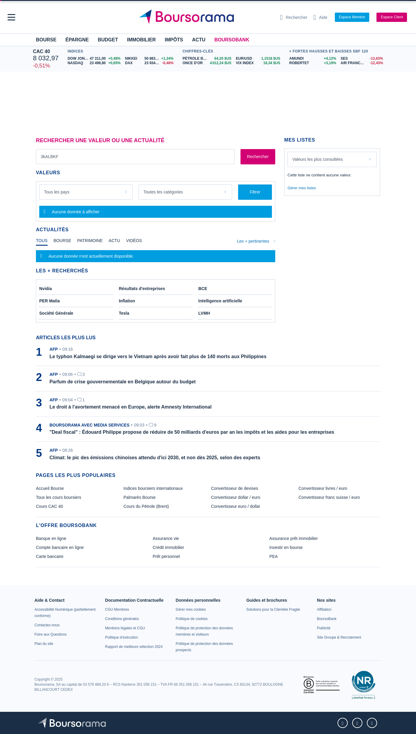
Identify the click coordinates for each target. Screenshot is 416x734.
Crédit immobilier (168, 547)
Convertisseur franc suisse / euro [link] (329, 497)
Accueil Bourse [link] (50, 488)
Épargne (77, 39)
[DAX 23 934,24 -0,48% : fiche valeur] (149, 63)
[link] (47, 625)
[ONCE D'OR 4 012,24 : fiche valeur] (206, 63)
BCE (202, 288)
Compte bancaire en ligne (60, 547)
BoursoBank (231, 39)
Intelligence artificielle (220, 300)
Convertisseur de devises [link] (234, 488)
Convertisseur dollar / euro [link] (235, 497)
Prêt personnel (166, 556)
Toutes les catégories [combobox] (163, 192)
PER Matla (49, 300)
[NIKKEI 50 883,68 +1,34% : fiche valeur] (149, 58)
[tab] (42, 242)
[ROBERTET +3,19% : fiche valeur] (312, 63)
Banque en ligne (51, 538)
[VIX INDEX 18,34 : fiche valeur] (258, 63)
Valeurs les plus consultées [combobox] (317, 159)
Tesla (124, 313)
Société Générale (56, 313)
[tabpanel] (155, 256)
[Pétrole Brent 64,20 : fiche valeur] (206, 58)
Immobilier (141, 39)
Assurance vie (166, 538)
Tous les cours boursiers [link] (58, 497)
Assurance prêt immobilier (293, 538)
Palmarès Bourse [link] (139, 497)
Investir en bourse (285, 547)
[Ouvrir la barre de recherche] (293, 17)
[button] (11, 17)
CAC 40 (41, 51)
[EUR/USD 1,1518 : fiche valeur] (258, 58)
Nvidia (45, 288)
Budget (108, 39)
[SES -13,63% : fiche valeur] (362, 58)
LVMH (204, 313)
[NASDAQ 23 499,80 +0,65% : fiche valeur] (94, 63)
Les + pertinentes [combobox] (253, 241)
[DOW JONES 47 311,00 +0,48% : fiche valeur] (94, 58)
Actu (198, 39)
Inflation (127, 300)
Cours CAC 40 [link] (49, 506)
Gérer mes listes (302, 188)
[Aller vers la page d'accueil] (206, 17)
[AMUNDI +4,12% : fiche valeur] (312, 58)
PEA (273, 556)
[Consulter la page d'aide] (320, 17)
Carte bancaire (49, 556)
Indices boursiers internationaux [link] (153, 488)
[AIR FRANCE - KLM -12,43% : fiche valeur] (362, 63)
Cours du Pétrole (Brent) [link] (146, 506)
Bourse (46, 39)
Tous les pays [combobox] (56, 192)
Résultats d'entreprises (142, 288)
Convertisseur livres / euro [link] (323, 488)
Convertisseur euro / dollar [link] (235, 506)
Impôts (174, 39)
